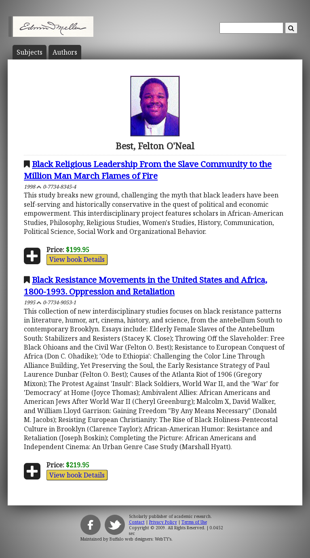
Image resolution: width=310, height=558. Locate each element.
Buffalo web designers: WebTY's (140, 539)
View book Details (77, 259)
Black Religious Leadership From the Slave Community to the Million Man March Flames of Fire (148, 169)
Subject (29, 52)
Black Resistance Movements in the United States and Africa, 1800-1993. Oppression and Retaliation (145, 285)
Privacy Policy (163, 522)
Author (65, 52)
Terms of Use (194, 522)
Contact (137, 522)
